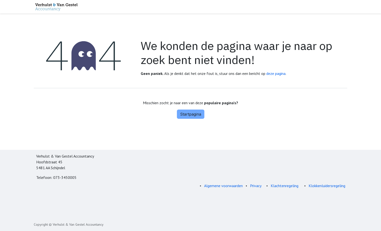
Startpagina (190, 114)
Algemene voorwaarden (223, 185)
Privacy (255, 185)
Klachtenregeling (285, 185)
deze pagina (276, 73)
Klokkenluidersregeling (327, 185)
